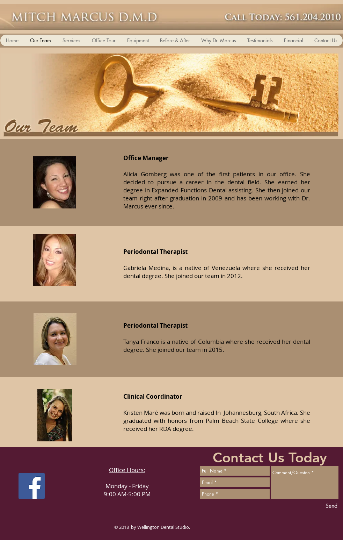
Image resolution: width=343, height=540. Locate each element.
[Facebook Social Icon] (32, 486)
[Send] (331, 506)
